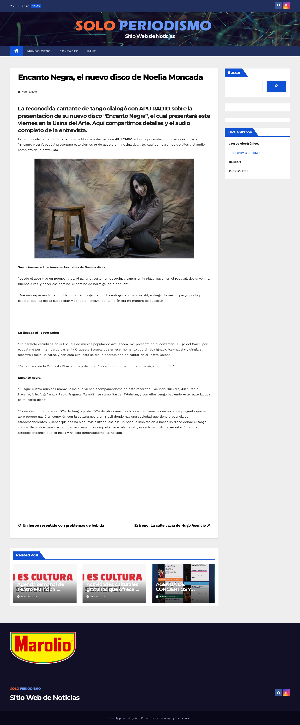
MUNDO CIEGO (39, 51)
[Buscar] (276, 86)
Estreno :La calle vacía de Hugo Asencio (172, 525)
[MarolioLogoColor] (43, 647)
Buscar (234, 72)
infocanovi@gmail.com (246, 153)
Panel (92, 51)
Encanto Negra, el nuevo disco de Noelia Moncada (110, 77)
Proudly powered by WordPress (129, 718)
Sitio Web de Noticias (150, 36)
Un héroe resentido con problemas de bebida (61, 525)
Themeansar (183, 718)
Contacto (69, 51)
